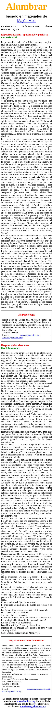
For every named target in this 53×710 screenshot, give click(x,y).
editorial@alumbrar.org (12, 337)
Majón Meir (26, 21)
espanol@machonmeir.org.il (38, 689)
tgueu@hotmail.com (29, 335)
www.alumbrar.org (26, 701)
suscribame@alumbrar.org (33, 706)
